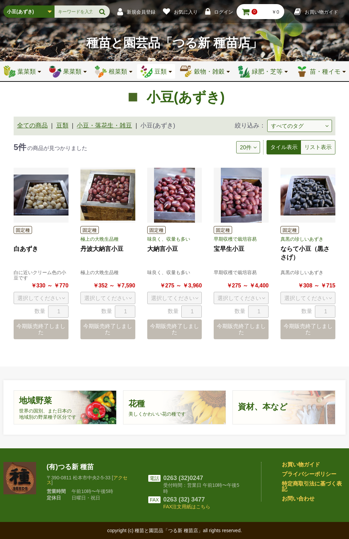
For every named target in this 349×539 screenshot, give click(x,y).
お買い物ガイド (301, 464)
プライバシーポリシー (309, 474)
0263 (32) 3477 (184, 499)
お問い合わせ (298, 498)
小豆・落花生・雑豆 (104, 125)
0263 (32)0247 (183, 478)
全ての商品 (32, 125)
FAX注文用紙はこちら (186, 506)
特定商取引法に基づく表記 (312, 486)
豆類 (62, 125)
